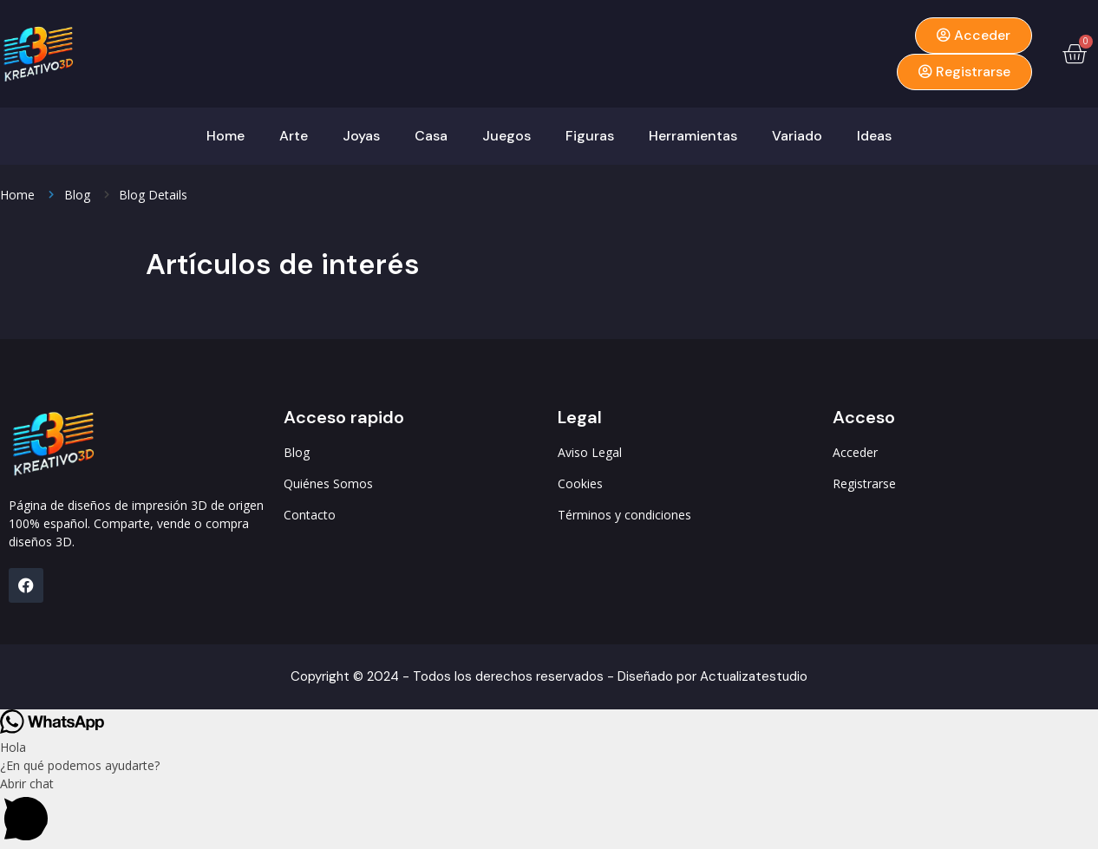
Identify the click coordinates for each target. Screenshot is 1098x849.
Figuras (589, 136)
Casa (431, 136)
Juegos (506, 136)
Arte (293, 136)
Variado (797, 136)
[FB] (26, 586)
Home (225, 136)
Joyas (361, 136)
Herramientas (693, 136)
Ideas (874, 136)
